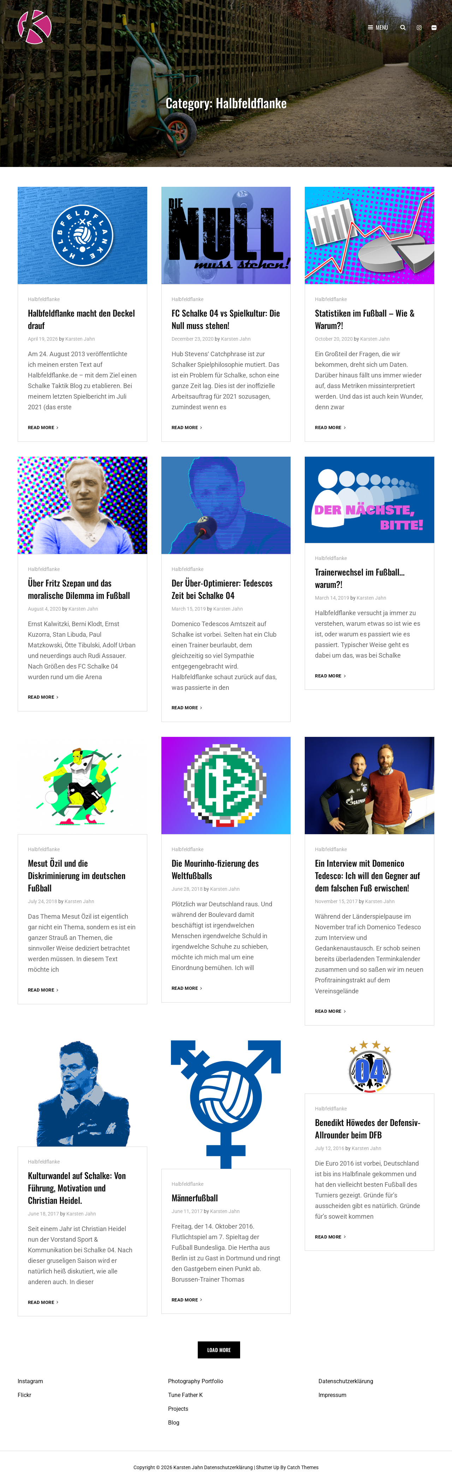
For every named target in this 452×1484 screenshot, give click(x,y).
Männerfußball (195, 1197)
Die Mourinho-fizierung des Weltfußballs (215, 869)
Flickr (24, 1395)
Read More (44, 427)
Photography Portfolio (195, 1381)
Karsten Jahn (80, 339)
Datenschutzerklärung (346, 1381)
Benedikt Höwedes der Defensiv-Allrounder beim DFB (368, 1128)
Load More (219, 1349)
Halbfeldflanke (44, 299)
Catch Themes (303, 1467)
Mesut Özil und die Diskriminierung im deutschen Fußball (76, 875)
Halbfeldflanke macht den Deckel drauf (81, 318)
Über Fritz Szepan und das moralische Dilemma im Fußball (79, 588)
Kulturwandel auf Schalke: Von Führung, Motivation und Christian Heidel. (77, 1187)
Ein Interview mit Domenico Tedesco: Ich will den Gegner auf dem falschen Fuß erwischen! (367, 875)
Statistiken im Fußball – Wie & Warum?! (365, 318)
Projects (178, 1408)
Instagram (30, 1381)
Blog (173, 1422)
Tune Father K (185, 1395)
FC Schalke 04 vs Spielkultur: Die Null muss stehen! (226, 318)
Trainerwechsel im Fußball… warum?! (360, 577)
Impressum (332, 1395)
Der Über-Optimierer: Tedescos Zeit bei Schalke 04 (222, 588)
